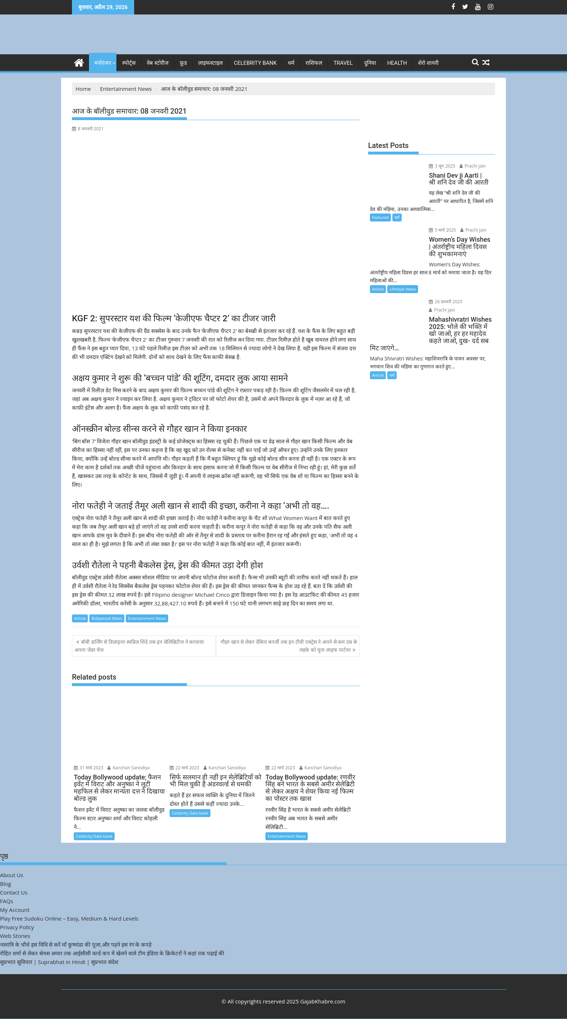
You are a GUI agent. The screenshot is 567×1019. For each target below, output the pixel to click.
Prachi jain (472, 166)
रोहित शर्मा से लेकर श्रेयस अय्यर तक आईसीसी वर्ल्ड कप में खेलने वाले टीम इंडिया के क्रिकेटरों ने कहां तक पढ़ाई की (112, 953)
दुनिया (370, 63)
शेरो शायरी (428, 63)
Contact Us (13, 892)
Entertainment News (147, 618)
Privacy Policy (17, 927)
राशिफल (314, 63)
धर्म (291, 63)
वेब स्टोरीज (158, 63)
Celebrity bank (255, 63)
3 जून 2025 (442, 166)
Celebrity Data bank (94, 836)
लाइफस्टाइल (210, 63)
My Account (15, 909)
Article (80, 618)
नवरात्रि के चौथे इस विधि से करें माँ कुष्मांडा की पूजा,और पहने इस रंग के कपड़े (76, 944)
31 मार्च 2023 (88, 767)
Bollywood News (106, 618)
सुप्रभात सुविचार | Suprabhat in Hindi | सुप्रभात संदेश (59, 961)
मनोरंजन (102, 63)
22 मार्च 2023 (184, 767)
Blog (5, 883)
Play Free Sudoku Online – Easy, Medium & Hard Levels (69, 918)
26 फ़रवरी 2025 (445, 302)
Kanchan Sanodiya (128, 767)
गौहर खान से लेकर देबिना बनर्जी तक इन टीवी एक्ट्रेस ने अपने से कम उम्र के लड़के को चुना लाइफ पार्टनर (289, 645)
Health (397, 63)
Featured (380, 217)
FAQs (6, 901)
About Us (11, 875)
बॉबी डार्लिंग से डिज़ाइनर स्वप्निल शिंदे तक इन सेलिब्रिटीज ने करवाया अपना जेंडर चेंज (139, 645)
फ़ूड (183, 63)
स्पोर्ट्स (129, 63)
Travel (343, 63)
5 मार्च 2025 (442, 230)
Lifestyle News (402, 289)
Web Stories (15, 935)
